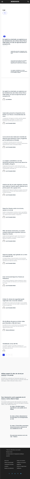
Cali (4, 36)
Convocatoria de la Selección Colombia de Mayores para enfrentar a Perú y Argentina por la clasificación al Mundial (19, 61)
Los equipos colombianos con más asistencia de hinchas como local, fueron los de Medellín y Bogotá (19, 71)
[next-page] (12, 355)
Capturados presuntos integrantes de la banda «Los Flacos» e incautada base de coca (19, 52)
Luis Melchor (9, 99)
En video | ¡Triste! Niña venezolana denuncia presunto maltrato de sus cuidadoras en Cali (19, 427)
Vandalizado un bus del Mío (10, 343)
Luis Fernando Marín (11, 123)
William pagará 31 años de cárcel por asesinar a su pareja (12, 374)
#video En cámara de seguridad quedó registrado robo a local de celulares (13, 299)
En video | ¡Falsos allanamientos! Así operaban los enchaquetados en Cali (19, 417)
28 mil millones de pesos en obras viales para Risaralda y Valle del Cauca (14, 322)
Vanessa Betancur (10, 330)
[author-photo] (4, 99)
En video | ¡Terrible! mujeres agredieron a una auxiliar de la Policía (18, 408)
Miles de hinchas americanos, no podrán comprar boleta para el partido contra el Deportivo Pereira (14, 232)
